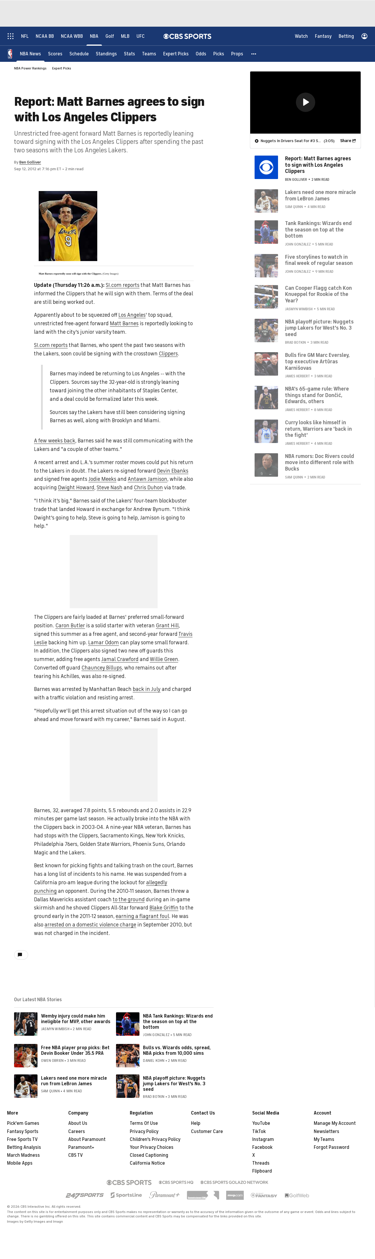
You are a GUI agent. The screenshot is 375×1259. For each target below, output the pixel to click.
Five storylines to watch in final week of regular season (319, 259)
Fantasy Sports (22, 1131)
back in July (147, 689)
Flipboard (262, 1171)
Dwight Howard (76, 487)
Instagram (263, 1139)
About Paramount (86, 1139)
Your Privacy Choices (151, 1147)
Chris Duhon (148, 487)
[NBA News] (30, 53)
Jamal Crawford (120, 659)
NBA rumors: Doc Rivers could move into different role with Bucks (319, 462)
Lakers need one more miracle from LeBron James (320, 195)
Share (345, 140)
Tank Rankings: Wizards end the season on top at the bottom (318, 229)
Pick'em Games (23, 1123)
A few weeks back (54, 440)
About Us (77, 1123)
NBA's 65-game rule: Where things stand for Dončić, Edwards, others (317, 394)
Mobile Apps (20, 1163)
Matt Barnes (124, 323)
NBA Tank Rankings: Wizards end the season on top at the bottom (178, 1021)
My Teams (324, 1139)
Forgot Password (331, 1147)
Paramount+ (81, 1147)
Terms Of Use (144, 1123)
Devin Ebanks (172, 471)
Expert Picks (61, 68)
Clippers (168, 353)
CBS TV (75, 1155)
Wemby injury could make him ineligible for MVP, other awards (75, 1019)
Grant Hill (167, 625)
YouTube (261, 1123)
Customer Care (207, 1131)
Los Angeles (132, 315)
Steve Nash (109, 487)
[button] (254, 53)
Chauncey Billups (101, 668)
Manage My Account (335, 1123)
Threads (261, 1163)
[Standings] (106, 53)
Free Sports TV (22, 1139)
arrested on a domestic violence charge (90, 924)
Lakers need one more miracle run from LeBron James (74, 1081)
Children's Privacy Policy (155, 1139)
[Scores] (55, 53)
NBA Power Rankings (30, 68)
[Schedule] (79, 53)
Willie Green (164, 659)
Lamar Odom (103, 642)
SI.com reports (122, 285)
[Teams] (149, 53)
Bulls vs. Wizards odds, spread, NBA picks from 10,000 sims (177, 1050)
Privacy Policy (144, 1131)
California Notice (147, 1163)
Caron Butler (70, 625)
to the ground (129, 899)
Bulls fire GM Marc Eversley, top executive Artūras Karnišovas (317, 361)
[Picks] (219, 53)
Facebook (262, 1147)
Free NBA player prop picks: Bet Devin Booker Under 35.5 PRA (75, 1050)
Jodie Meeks (102, 479)
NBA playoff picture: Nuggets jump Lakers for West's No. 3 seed (174, 1083)
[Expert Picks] (176, 53)
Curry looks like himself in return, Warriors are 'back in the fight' (318, 428)
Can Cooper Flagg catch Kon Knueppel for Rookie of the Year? (318, 294)
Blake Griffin (163, 907)
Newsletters (326, 1131)
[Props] (237, 53)
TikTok (259, 1131)
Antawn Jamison (147, 479)
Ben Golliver (30, 162)
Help (195, 1123)
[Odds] (201, 53)
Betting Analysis (24, 1147)
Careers (76, 1131)
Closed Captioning (149, 1155)
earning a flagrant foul (142, 916)
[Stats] (129, 53)
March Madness (23, 1155)
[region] (305, 102)
